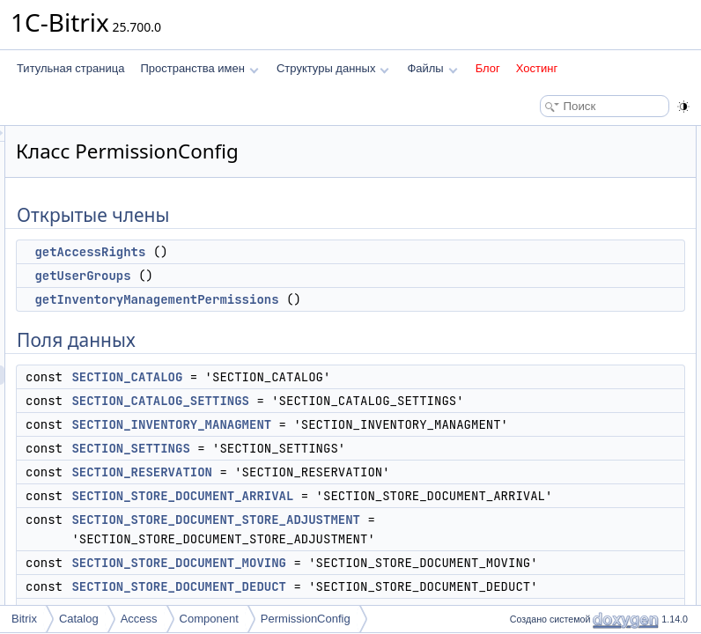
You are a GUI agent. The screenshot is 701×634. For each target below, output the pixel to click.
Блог (488, 68)
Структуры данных (333, 68)
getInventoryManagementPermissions (376, 299)
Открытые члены (546, 135)
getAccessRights (310, 252)
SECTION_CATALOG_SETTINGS (380, 420)
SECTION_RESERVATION (361, 530)
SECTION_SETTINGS (350, 506)
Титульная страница (70, 68)
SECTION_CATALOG (346, 396)
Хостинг (536, 68)
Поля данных (537, 213)
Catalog (79, 618)
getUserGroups (302, 276)
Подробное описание (557, 426)
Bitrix (24, 618)
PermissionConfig (305, 618)
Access (139, 618)
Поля (517, 523)
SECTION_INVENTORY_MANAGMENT (391, 463)
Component (209, 618)
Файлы (432, 68)
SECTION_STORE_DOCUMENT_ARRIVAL (402, 573)
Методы (524, 445)
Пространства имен (199, 68)
